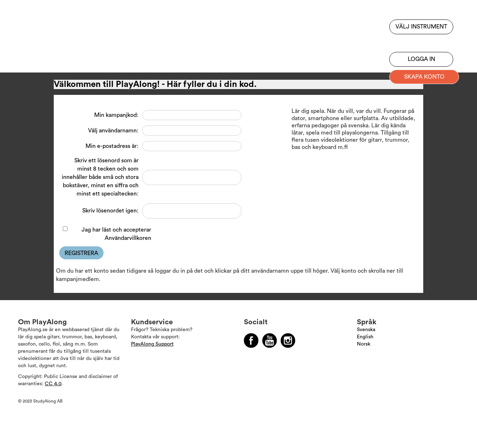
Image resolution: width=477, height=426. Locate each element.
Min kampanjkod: (116, 115)
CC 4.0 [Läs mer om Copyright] (53, 383)
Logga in (421, 59)
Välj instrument (421, 27)
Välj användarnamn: (113, 130)
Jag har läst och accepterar (116, 234)
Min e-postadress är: (112, 146)
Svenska (366, 329)
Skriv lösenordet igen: (110, 211)
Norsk (363, 344)
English (365, 336)
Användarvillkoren (128, 238)
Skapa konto (424, 77)
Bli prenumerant (421, 41)
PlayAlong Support (152, 344)
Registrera (81, 253)
